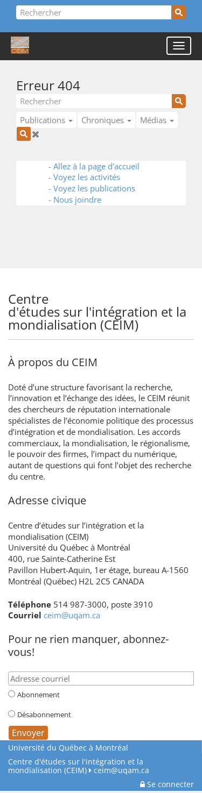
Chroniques (106, 120)
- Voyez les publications (91, 188)
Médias (157, 120)
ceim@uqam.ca (72, 615)
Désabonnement (44, 714)
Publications (46, 120)
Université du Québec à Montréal (68, 747)
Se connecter (167, 784)
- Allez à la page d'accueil (94, 166)
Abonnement (38, 694)
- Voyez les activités (84, 177)
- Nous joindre (74, 199)
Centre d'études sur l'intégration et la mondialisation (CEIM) (75, 765)
